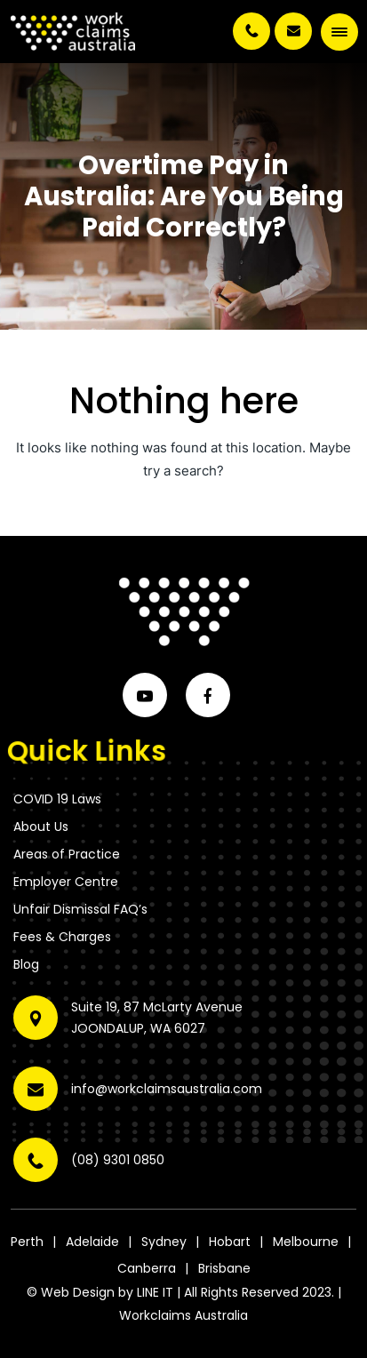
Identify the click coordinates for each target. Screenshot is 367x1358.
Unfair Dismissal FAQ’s (80, 909)
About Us (40, 826)
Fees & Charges (62, 937)
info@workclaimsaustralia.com (293, 31)
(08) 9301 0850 (251, 31)
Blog (26, 964)
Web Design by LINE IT (107, 1292)
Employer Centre (65, 882)
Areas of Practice (66, 854)
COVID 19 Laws (57, 799)
